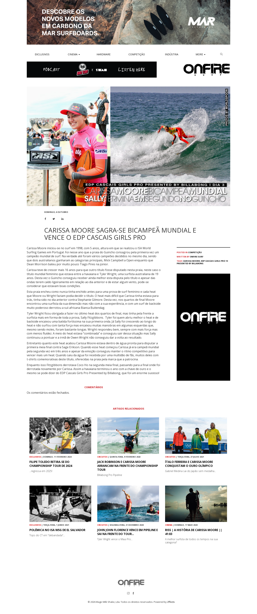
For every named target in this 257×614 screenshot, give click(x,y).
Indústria (171, 54)
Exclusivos (42, 54)
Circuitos (102, 457)
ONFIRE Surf (196, 256)
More (200, 54)
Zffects (171, 601)
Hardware (103, 54)
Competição (136, 54)
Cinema (73, 54)
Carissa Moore (191, 261)
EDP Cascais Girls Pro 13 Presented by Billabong (202, 262)
